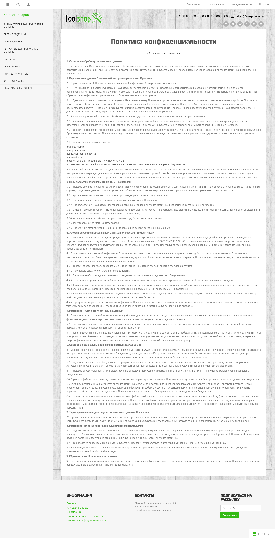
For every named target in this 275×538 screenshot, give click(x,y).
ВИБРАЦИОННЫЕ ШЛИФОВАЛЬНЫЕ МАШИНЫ (23, 25)
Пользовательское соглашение (85, 516)
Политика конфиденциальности (86, 520)
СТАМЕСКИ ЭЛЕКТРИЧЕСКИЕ (20, 88)
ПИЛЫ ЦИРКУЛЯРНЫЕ (16, 73)
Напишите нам (216, 4)
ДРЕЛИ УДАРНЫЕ (13, 41)
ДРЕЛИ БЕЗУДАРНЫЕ (15, 34)
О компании (193, 4)
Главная (71, 503)
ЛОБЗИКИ (9, 59)
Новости (264, 4)
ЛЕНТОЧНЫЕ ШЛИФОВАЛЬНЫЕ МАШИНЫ (21, 50)
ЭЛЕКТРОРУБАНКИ (14, 81)
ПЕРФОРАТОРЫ (12, 66)
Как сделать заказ (242, 4)
